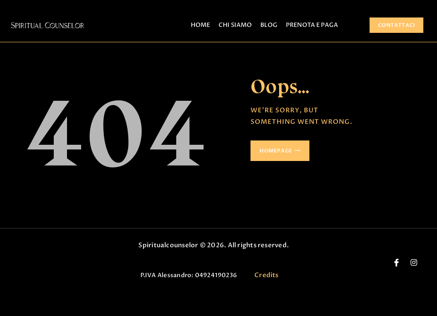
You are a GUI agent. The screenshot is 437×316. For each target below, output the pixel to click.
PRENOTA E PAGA (312, 25)
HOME (200, 25)
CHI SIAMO (235, 25)
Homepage (275, 150)
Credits (266, 275)
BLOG (268, 25)
